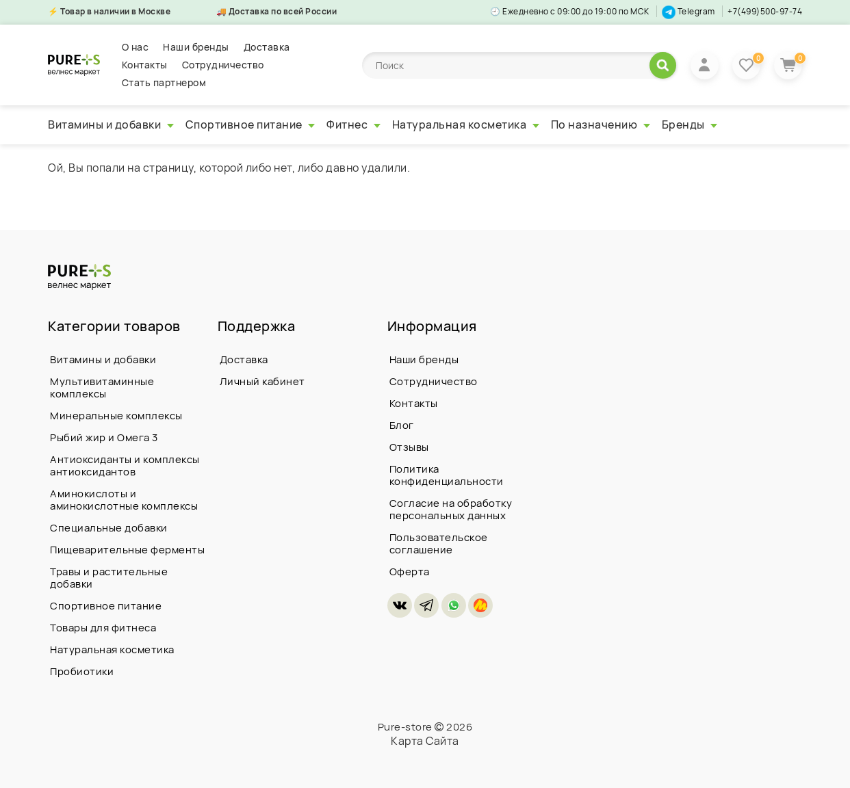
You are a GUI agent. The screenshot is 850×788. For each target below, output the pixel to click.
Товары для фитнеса (103, 627)
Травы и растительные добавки (109, 577)
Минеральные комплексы (116, 415)
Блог (401, 425)
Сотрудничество (223, 64)
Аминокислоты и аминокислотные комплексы (124, 499)
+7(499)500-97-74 (764, 11)
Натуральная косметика (465, 124)
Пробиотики (82, 671)
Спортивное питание (250, 124)
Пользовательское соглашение (438, 543)
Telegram (688, 11)
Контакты (145, 64)
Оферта (409, 571)
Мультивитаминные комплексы (102, 387)
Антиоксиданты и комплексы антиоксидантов (125, 465)
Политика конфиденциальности (446, 475)
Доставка (267, 46)
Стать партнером (164, 82)
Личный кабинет (262, 381)
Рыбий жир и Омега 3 (104, 437)
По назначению (600, 124)
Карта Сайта (425, 740)
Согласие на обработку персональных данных (451, 509)
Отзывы (409, 447)
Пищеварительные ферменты (127, 549)
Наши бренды (196, 46)
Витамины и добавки (111, 124)
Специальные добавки (109, 528)
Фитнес (353, 124)
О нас (135, 46)
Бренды (690, 124)
